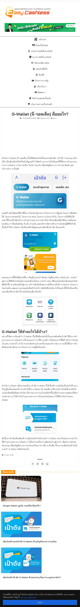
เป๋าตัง (12, 455)
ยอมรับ (40, 602)
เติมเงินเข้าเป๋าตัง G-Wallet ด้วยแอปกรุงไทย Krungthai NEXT (32, 577)
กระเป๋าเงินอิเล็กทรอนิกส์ (29, 118)
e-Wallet (6, 455)
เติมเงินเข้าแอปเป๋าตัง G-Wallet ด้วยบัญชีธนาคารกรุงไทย (30, 541)
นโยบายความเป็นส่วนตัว (29, 597)
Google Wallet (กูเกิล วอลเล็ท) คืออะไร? (22, 505)
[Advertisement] (40, 137)
